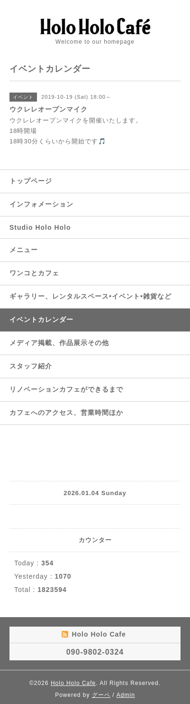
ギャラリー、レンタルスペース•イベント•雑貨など (90, 296)
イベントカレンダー (41, 319)
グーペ (101, 695)
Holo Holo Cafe (73, 683)
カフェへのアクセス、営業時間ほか (66, 412)
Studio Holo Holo (40, 227)
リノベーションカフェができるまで (66, 389)
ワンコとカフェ (34, 273)
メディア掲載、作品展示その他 (59, 343)
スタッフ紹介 (30, 366)
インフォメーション (41, 204)
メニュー (23, 249)
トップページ (30, 181)
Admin (126, 695)
